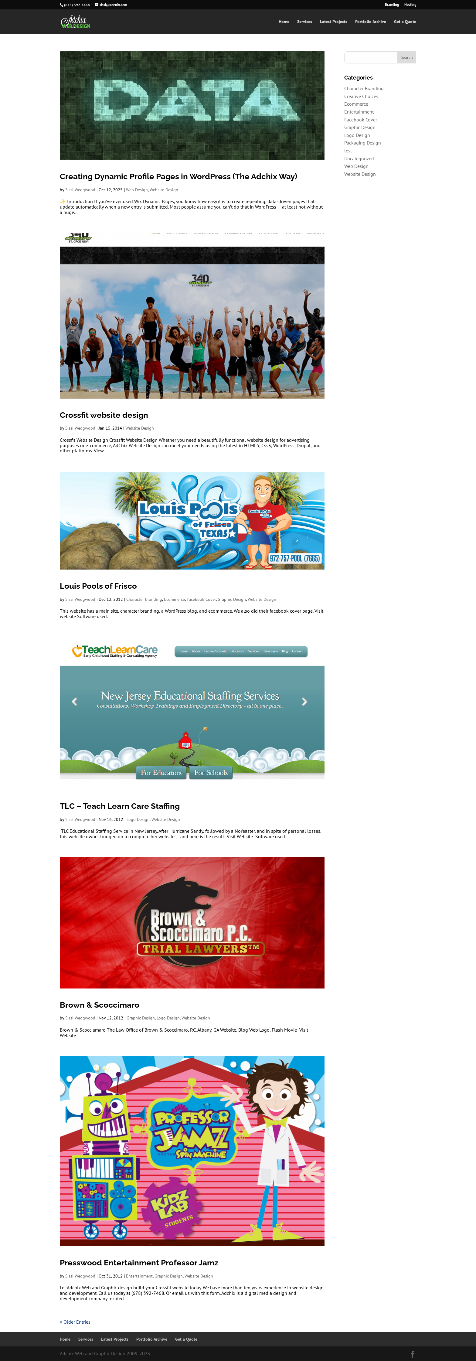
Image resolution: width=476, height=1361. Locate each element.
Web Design (137, 189)
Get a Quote (405, 21)
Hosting (410, 5)
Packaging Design (362, 143)
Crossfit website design (104, 415)
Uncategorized (359, 158)
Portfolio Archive (370, 21)
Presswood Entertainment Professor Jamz (139, 1262)
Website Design (164, 189)
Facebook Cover (201, 599)
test (348, 151)
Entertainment (139, 1276)
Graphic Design (232, 599)
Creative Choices (361, 96)
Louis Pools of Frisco (98, 585)
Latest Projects (333, 21)
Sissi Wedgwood (80, 189)
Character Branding (144, 599)
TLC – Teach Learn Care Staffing (120, 806)
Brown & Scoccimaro (99, 1004)
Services (304, 21)
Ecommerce (174, 599)
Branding (392, 5)
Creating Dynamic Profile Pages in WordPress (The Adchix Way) (178, 176)
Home (284, 21)
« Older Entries (75, 1322)
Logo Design (138, 819)
